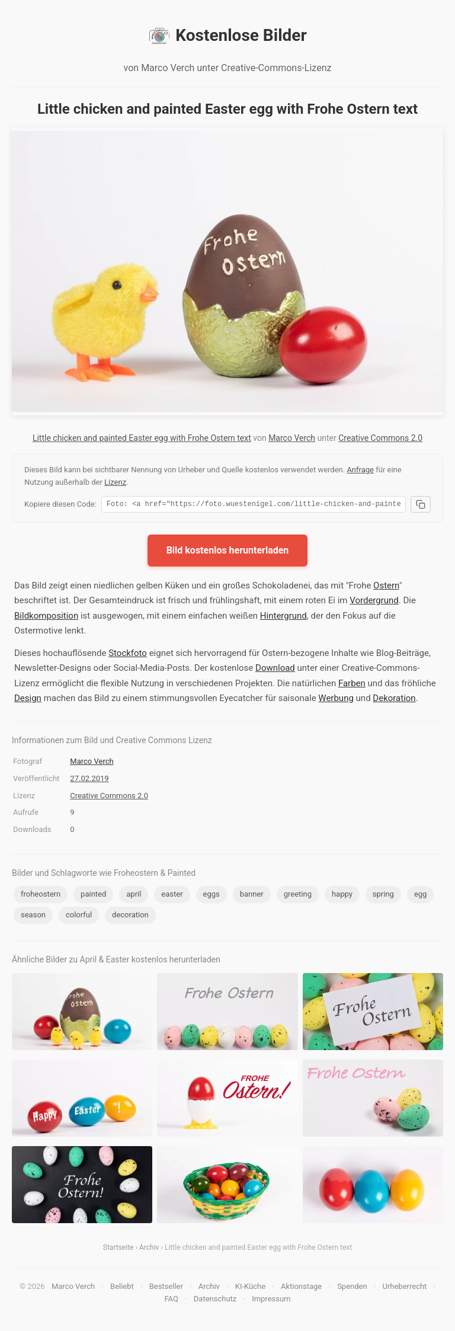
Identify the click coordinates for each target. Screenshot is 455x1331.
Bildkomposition (46, 617)
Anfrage (360, 469)
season (33, 916)
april (133, 895)
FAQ (171, 1300)
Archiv (149, 1249)
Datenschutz (215, 1300)
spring (383, 895)
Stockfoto (127, 654)
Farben (352, 685)
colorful (79, 916)
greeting (298, 895)
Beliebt (122, 1288)
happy (342, 895)
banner (252, 895)
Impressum (271, 1300)
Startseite (118, 1249)
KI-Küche (250, 1288)
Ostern (386, 587)
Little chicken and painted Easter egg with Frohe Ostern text (142, 438)
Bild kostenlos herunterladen (227, 552)
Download (275, 669)
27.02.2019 (89, 780)
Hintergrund (283, 617)
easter (171, 895)
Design (27, 700)
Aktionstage (301, 1288)
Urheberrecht (404, 1288)
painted (93, 895)
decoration (130, 916)
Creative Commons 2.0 (380, 438)
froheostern (40, 895)
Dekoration (394, 700)
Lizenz (115, 482)
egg (420, 895)
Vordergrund (374, 602)
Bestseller (166, 1288)
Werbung (336, 700)
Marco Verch (291, 438)
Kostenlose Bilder (227, 35)
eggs (211, 895)
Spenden (352, 1288)
